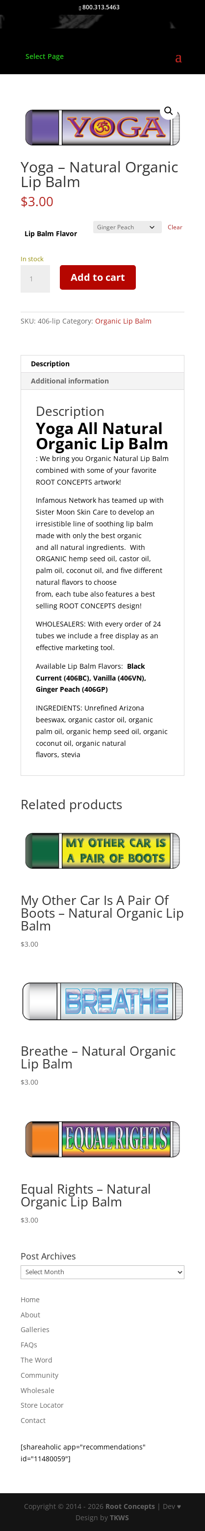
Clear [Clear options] (175, 227)
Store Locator (42, 1405)
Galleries (35, 1329)
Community (39, 1375)
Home (30, 1299)
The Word (36, 1360)
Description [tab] (50, 363)
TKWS (119, 1517)
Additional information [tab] (70, 380)
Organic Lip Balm (123, 321)
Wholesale (37, 1390)
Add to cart (98, 277)
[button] (169, 111)
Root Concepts (130, 1506)
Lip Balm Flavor (51, 233)
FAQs (29, 1344)
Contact (33, 1420)
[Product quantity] (35, 279)
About (30, 1314)
